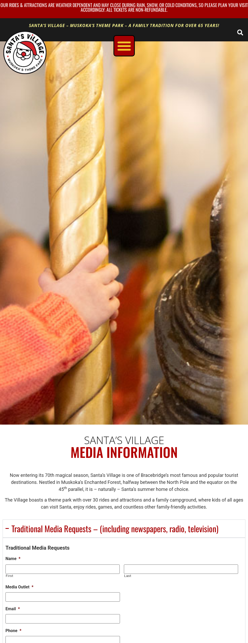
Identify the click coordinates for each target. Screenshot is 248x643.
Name (13, 558)
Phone (13, 630)
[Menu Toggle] (124, 45)
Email (12, 608)
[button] (240, 32)
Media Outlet (19, 586)
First (9, 575)
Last (127, 575)
